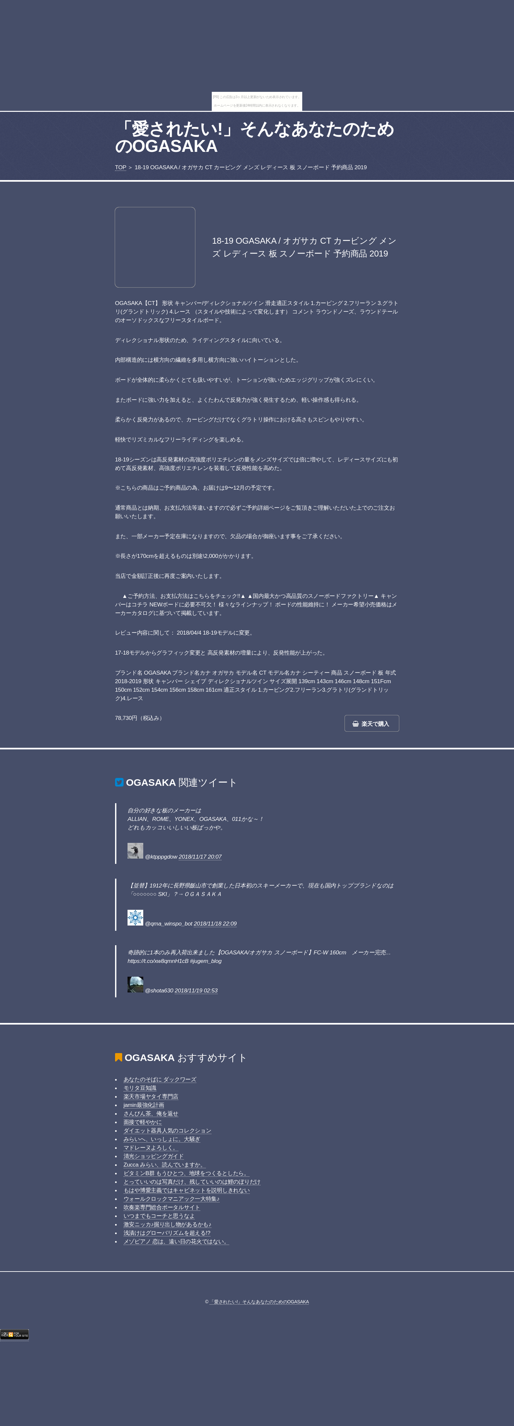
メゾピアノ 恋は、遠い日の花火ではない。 (176, 1241)
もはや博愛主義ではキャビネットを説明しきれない (187, 1190)
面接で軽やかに (143, 1122)
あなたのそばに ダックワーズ (160, 1079)
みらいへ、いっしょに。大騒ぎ (162, 1139)
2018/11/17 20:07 (200, 856)
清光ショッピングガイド (154, 1156)
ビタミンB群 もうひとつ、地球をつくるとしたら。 (186, 1173)
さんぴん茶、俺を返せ (151, 1113)
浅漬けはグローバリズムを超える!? (167, 1233)
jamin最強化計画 (144, 1105)
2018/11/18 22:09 (215, 923)
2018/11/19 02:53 (196, 990)
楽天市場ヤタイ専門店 (151, 1096)
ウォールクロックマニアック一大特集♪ (172, 1198)
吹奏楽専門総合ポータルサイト (162, 1207)
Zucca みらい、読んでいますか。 (165, 1164)
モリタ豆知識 (140, 1088)
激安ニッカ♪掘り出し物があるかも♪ (167, 1224)
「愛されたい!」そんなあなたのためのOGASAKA (254, 137)
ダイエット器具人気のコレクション (167, 1130)
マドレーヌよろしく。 (151, 1147)
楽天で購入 (375, 724)
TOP (120, 167)
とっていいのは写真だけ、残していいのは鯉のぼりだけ (192, 1181)
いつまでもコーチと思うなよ (159, 1215)
